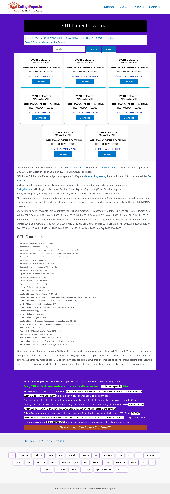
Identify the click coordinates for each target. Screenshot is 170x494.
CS (153, 462)
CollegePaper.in (56, 421)
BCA (42, 441)
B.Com (49, 441)
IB (145, 462)
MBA (52, 462)
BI (97, 455)
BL (130, 455)
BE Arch (71, 455)
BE (10, 455)
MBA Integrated (69, 462)
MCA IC (97, 462)
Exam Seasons (24, 180)
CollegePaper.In (25, 189)
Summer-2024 (77, 167)
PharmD (46, 469)
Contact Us (154, 6)
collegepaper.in (111, 386)
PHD (28, 462)
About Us (139, 6)
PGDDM (122, 469)
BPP (121, 455)
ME (109, 462)
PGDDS (86, 469)
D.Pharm (37, 455)
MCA (50, 455)
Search (93, 49)
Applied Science (104, 469)
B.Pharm (108, 455)
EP (60, 455)
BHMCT (85, 455)
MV (86, 462)
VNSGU (125, 6)
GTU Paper (109, 6)
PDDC (74, 469)
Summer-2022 (109, 167)
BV (138, 455)
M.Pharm (121, 462)
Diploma (22, 455)
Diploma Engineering (96, 176)
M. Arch (40, 462)
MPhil (135, 462)
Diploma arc (152, 455)
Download (41, 81)
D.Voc (16, 462)
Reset (110, 49)
